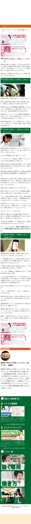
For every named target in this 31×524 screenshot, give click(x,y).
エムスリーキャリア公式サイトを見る (14, 448)
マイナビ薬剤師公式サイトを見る (16, 424)
